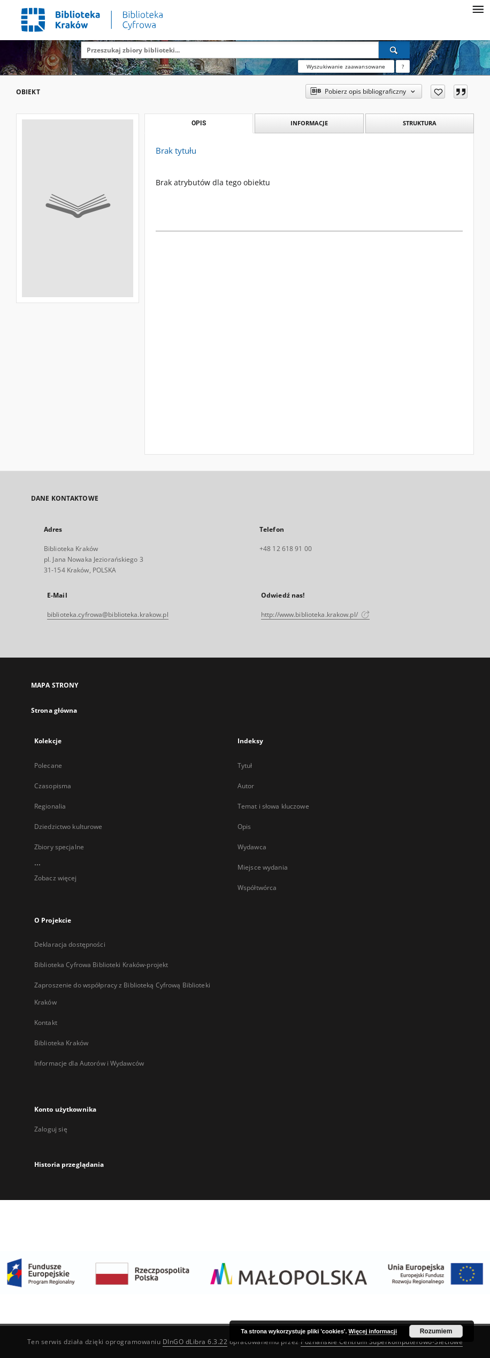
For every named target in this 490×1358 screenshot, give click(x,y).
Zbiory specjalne (59, 846)
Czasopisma (52, 785)
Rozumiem (436, 1331)
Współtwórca (257, 887)
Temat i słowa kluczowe (273, 806)
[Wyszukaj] (394, 49)
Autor (246, 785)
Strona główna (54, 710)
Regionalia (50, 806)
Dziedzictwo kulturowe (68, 826)
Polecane (48, 765)
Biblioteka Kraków (61, 1042)
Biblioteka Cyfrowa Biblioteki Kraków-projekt (101, 964)
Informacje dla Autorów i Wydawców (89, 1063)
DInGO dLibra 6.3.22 (195, 1341)
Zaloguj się (50, 1129)
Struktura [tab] (420, 123)
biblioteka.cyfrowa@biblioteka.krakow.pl (108, 614)
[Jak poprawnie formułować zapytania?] (403, 66)
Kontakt (45, 1022)
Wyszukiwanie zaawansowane (346, 66)
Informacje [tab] (309, 123)
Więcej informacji (373, 1331)
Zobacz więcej (55, 877)
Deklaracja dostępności (69, 944)
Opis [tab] (199, 123)
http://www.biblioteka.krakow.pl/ (315, 614)
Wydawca (252, 846)
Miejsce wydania (263, 867)
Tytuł (245, 765)
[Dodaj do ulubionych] (438, 92)
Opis (244, 826)
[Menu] (477, 8)
